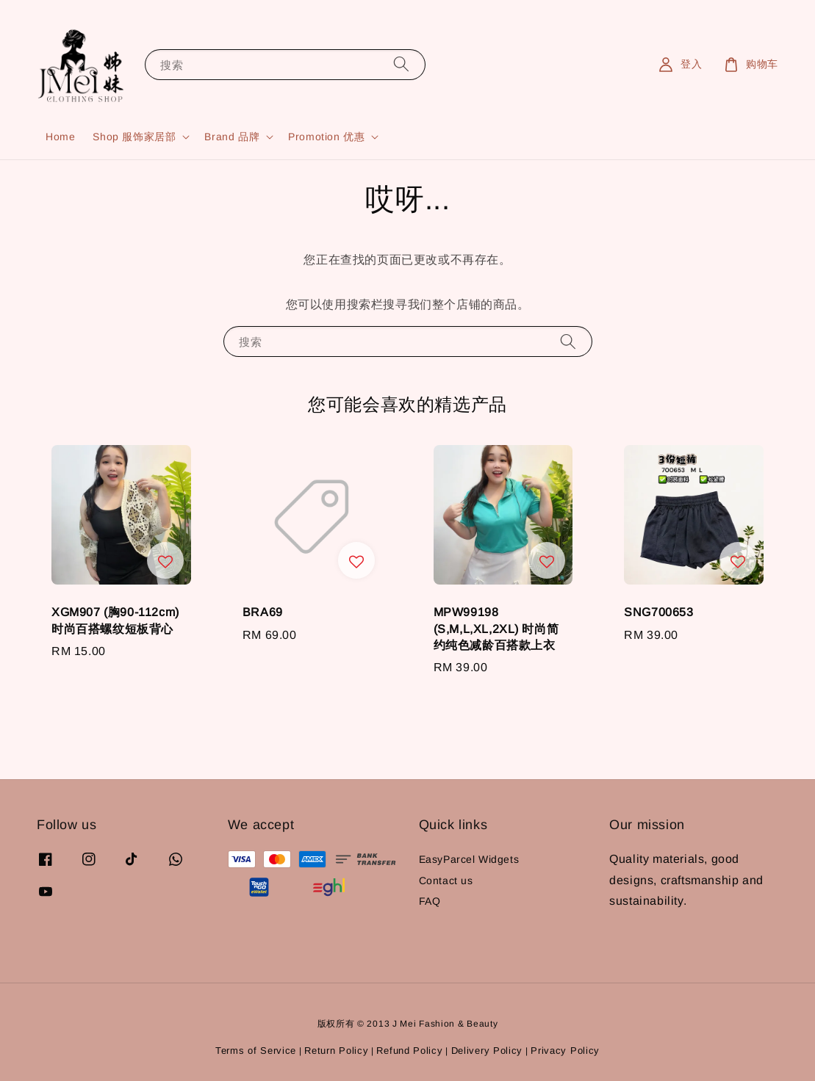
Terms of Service (255, 1050)
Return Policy (336, 1050)
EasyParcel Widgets (469, 859)
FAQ (430, 901)
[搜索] (401, 64)
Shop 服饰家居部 (134, 136)
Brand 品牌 (231, 136)
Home (60, 136)
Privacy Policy (565, 1050)
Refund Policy (409, 1050)
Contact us (446, 880)
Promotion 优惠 (326, 136)
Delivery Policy (487, 1050)
